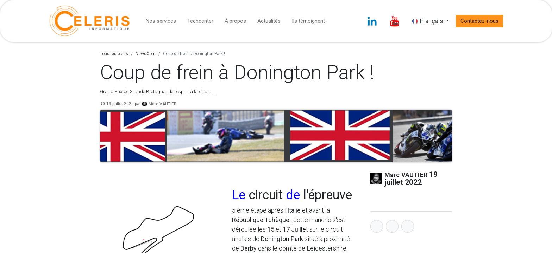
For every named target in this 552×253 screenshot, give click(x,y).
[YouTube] (394, 21)
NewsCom (146, 53)
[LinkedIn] (372, 21)
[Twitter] (392, 226)
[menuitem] (161, 21)
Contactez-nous (479, 21)
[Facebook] (376, 226)
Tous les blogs (114, 53)
